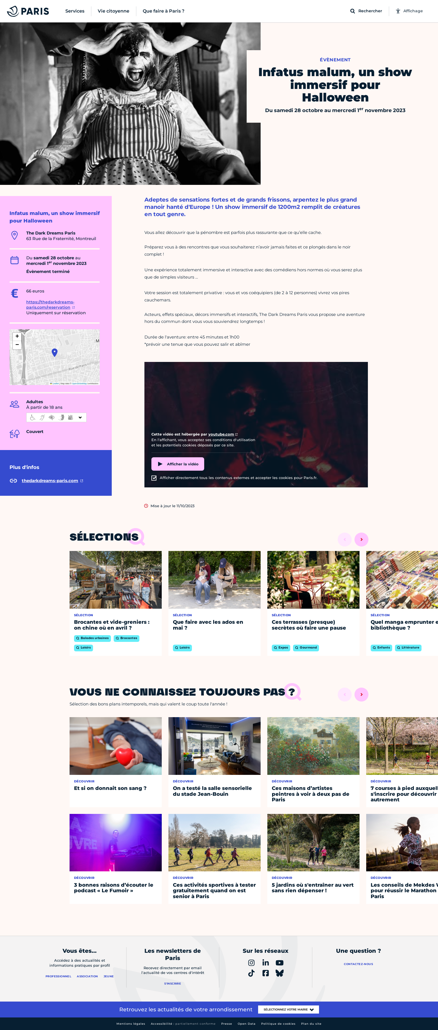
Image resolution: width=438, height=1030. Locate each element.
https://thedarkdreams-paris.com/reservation (50, 304)
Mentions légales (130, 1024)
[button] (55, 352)
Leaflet (54, 383)
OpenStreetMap (79, 383)
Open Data (247, 1024)
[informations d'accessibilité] (56, 417)
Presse (226, 1024)
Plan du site (311, 1024)
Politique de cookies (278, 1024)
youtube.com (221, 434)
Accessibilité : (183, 1024)
